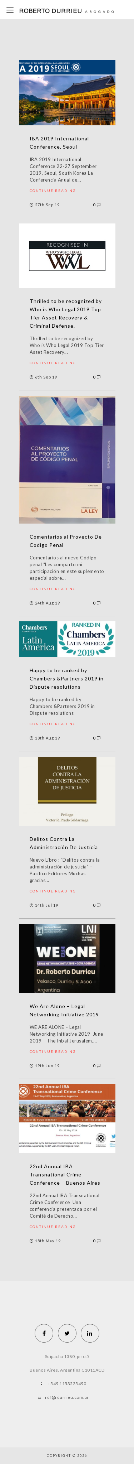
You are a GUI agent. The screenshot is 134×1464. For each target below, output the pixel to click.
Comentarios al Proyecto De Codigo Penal (66, 541)
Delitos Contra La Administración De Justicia (64, 843)
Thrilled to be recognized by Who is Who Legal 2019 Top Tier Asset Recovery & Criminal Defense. (66, 313)
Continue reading (53, 190)
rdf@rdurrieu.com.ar (67, 1397)
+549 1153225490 (67, 1383)
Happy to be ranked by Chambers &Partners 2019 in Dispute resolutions (67, 678)
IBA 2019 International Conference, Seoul (59, 142)
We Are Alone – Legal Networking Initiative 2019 (64, 1010)
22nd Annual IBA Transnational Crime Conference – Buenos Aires (65, 1174)
